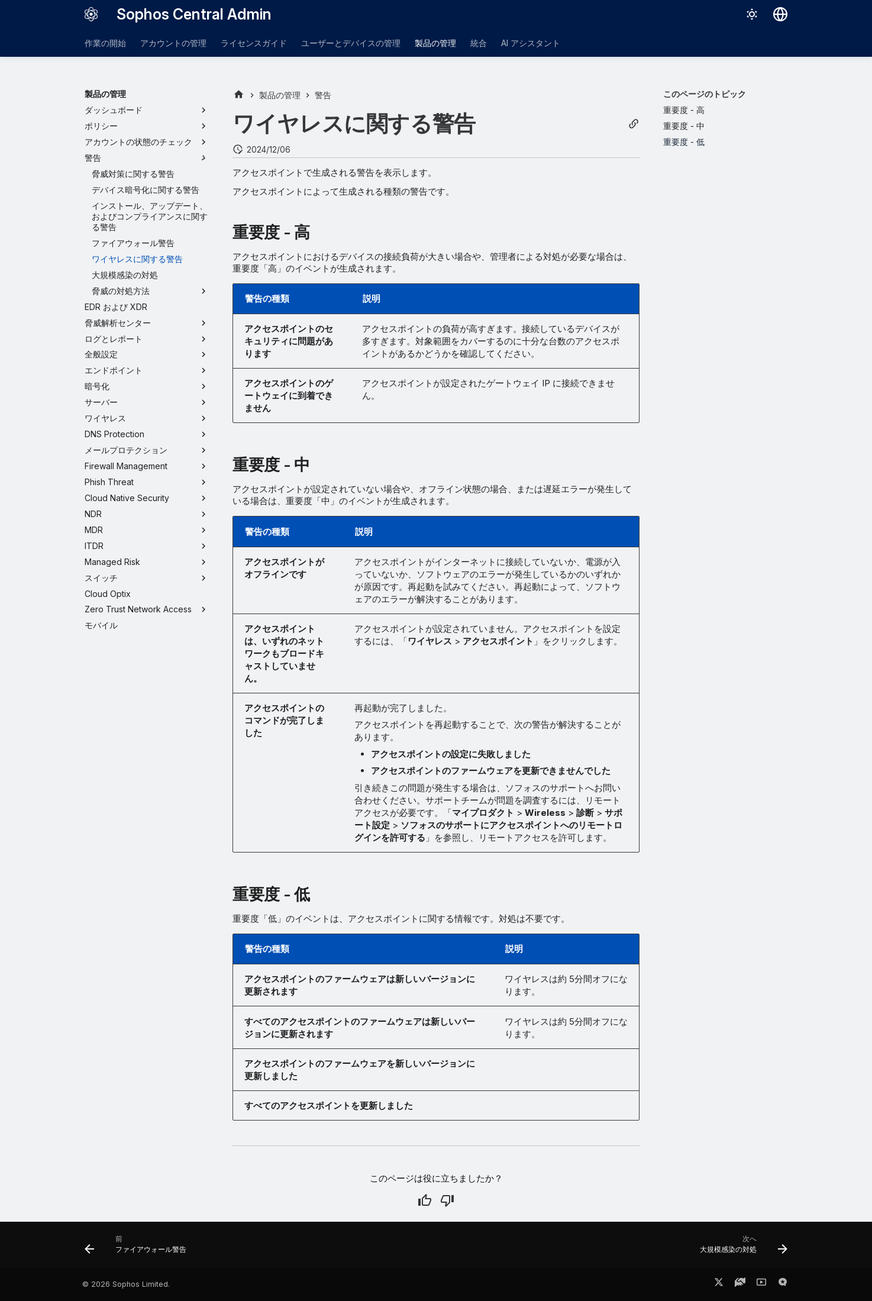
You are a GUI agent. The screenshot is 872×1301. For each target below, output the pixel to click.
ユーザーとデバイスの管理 (351, 43)
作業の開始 (105, 43)
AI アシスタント (530, 43)
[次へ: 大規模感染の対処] (740, 1248)
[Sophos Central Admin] (91, 14)
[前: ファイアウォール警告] (139, 1248)
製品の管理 (435, 43)
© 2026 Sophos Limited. (126, 1284)
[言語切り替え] (780, 14)
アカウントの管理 (173, 43)
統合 (478, 43)
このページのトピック (704, 94)
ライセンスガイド (254, 43)
